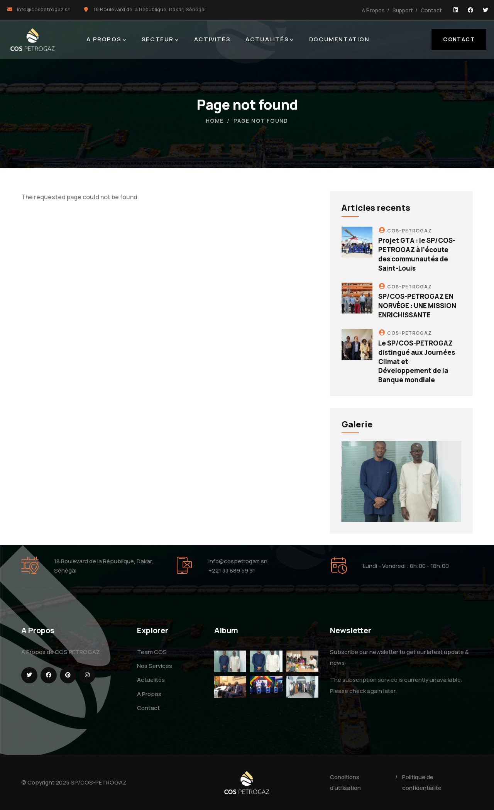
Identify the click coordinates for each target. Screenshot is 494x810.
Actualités (151, 680)
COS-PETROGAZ (409, 230)
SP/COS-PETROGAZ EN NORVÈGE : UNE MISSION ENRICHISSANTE (417, 305)
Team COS (152, 652)
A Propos (373, 10)
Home (215, 120)
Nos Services (154, 666)
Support (402, 10)
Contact (431, 10)
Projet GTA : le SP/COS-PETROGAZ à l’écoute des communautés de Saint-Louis (416, 254)
